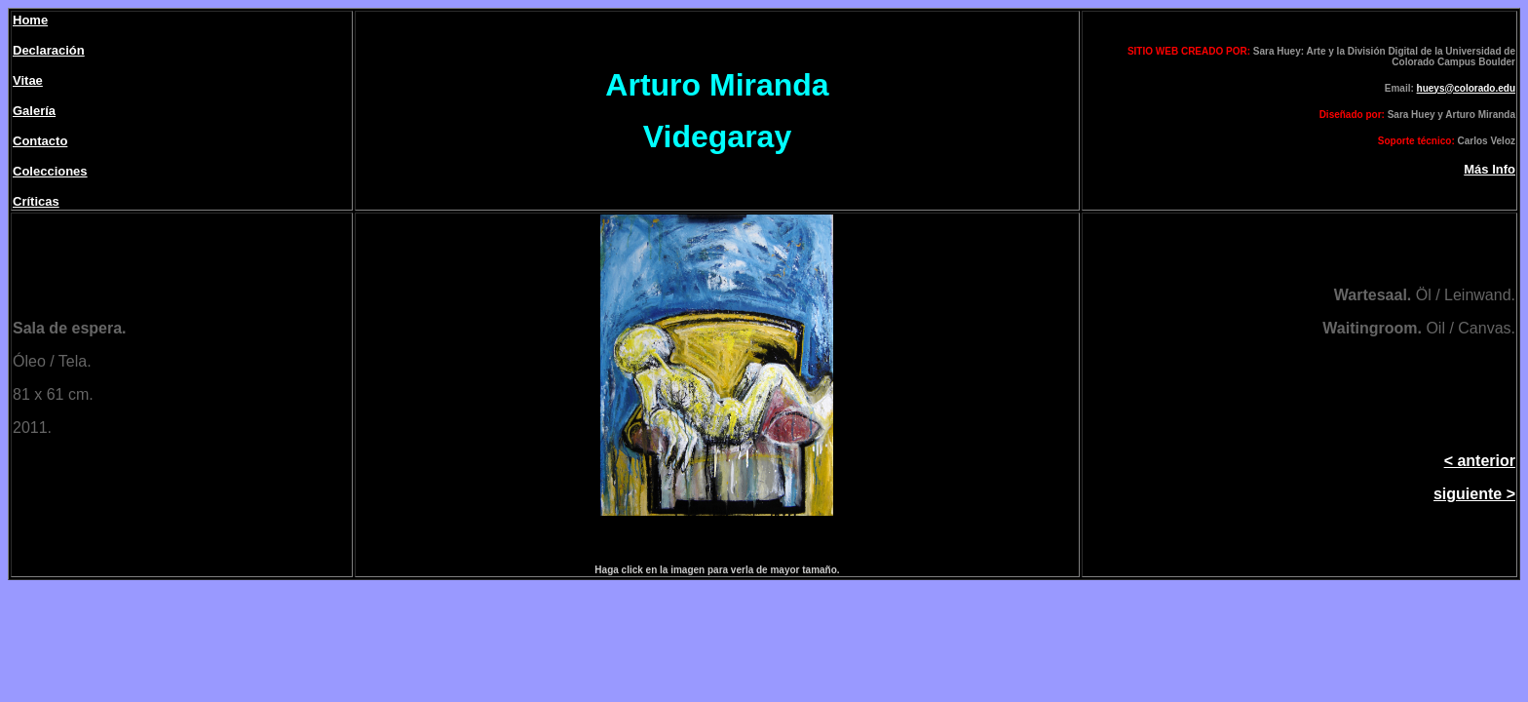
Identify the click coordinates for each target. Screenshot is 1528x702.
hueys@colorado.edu (1466, 88)
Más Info (1489, 169)
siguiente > (1474, 494)
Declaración (49, 50)
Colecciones (50, 171)
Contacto (40, 141)
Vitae (28, 80)
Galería (34, 110)
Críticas (36, 201)
